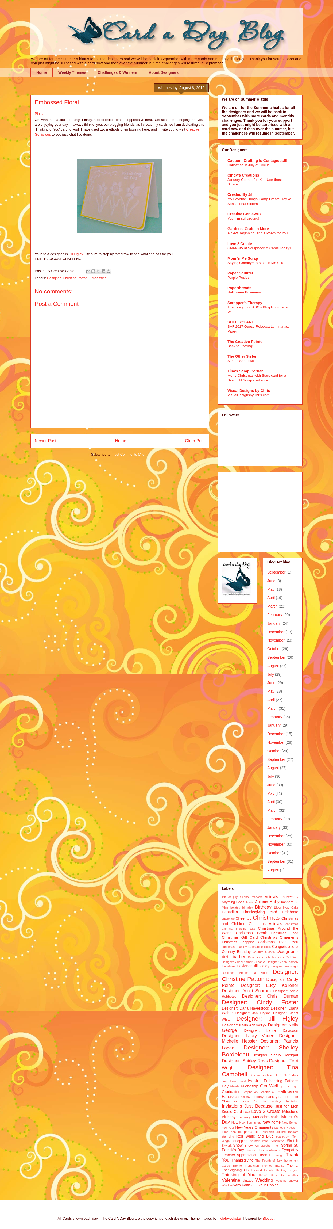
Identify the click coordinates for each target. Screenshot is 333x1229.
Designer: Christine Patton (67, 278)
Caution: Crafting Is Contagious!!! (257, 160)
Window (227, 1185)
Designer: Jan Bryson (253, 1013)
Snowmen (251, 1145)
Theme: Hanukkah (246, 1165)
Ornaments (264, 1127)
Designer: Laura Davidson (271, 1030)
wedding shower (287, 1180)
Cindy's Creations (243, 175)
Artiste (250, 902)
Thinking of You (238, 1174)
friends (234, 1086)
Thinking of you (286, 1170)
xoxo (254, 1185)
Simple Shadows (240, 361)
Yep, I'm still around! (243, 218)
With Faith (241, 1185)
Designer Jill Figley (253, 966)
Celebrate (290, 912)
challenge (228, 918)
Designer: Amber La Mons (245, 972)
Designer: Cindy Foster (260, 1002)
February (274, 615)
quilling (281, 1131)
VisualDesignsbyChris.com (248, 395)
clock (267, 946)
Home (41, 72)
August (273, 666)
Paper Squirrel (240, 273)
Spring (286, 1145)
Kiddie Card (232, 1111)
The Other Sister (242, 356)
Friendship (249, 1086)
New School (290, 1122)
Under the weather (284, 1175)
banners (287, 902)
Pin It (39, 114)
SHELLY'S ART (240, 322)
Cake (294, 907)
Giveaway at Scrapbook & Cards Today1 (259, 248)
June (271, 581)
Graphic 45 (267, 1092)
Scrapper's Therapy (244, 303)
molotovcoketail (230, 1218)
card (273, 912)
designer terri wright (284, 966)
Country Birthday (236, 951)
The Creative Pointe (244, 341)
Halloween (287, 1091)
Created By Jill (240, 194)
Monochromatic (266, 1117)
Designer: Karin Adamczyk (244, 1025)
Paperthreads (239, 288)
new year (228, 1127)
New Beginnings (250, 1122)
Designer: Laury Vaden (248, 1035)
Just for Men (286, 1106)
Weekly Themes (72, 72)
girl (296, 1086)
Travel (263, 1175)
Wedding (264, 1180)
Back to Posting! (240, 346)
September (276, 572)
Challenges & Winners (117, 72)
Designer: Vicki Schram (246, 990)
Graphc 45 (250, 1092)
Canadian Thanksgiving (243, 912)
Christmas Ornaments (279, 937)
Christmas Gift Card (240, 937)
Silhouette (277, 1141)
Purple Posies (238, 278)
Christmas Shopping (238, 942)
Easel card (238, 1081)
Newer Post (45, 440)
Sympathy (290, 1150)
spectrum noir (270, 1145)
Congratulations (285, 946)
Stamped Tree (255, 1150)
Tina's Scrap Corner (245, 371)
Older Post (195, 440)
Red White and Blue (255, 1136)
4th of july (230, 897)
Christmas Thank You (278, 942)
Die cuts (283, 1075)
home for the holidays (262, 1101)
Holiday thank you (266, 1097)
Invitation (292, 1101)
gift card (286, 1086)
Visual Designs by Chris (248, 390)
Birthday (263, 907)
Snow (237, 1145)
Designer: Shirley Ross (245, 1060)
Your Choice (268, 1185)
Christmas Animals (265, 924)
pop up (236, 1131)
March (272, 606)
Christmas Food (284, 933)
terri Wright (276, 1155)
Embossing (98, 278)
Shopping (240, 1141)
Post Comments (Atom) (130, 454)
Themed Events (262, 1170)
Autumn (261, 902)
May (270, 589)
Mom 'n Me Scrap (242, 258)
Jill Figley (76, 254)
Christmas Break (251, 933)
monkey (245, 1117)
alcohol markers (251, 897)
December (276, 632)
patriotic (279, 1127)
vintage (248, 1180)
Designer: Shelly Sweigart (275, 1055)
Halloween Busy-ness (244, 292)
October (274, 649)
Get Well (269, 1086)
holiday (245, 1096)
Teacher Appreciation (239, 1155)
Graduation (231, 1092)
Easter (254, 1080)
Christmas (266, 917)
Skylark (227, 1145)
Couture (258, 951)
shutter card (259, 1141)
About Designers (164, 72)
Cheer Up (243, 918)
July (270, 674)
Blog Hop (281, 907)
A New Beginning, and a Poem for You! (258, 233)
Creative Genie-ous (244, 214)
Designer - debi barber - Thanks (243, 962)
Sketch (292, 1141)
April (271, 598)
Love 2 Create (239, 244)
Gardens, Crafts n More (248, 229)
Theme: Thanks (273, 1165)
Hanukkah (230, 1096)
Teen (263, 1155)
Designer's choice (262, 1075)
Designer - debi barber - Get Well (273, 957)
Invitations (232, 1106)
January (274, 623)
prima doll (252, 1132)
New (234, 1122)
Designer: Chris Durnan (270, 996)
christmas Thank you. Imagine (242, 946)
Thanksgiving (242, 1160)
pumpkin (268, 1131)
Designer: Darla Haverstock (245, 1008)
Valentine (231, 1180)
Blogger (268, 1218)
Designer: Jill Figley (267, 1018)
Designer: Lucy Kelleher (269, 985)
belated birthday (241, 907)
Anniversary (290, 897)
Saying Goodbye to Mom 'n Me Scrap (256, 263)
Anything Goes (233, 902)
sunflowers (273, 1150)
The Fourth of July (268, 1160)
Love (246, 1111)
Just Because (259, 1106)
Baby (274, 901)
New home (271, 1122)
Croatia (270, 951)
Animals (271, 897)
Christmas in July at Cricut (248, 165)
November (276, 640)
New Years (244, 1127)
